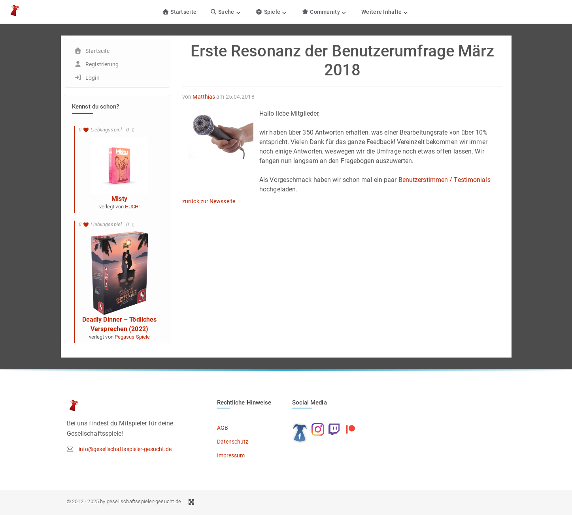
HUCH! (132, 207)
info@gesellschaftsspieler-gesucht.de (125, 449)
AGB (222, 428)
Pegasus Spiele (132, 337)
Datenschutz (233, 441)
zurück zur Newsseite (208, 201)
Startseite (179, 12)
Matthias (204, 97)
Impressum (231, 455)
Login (92, 78)
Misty (119, 198)
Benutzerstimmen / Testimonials (444, 180)
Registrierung (102, 64)
